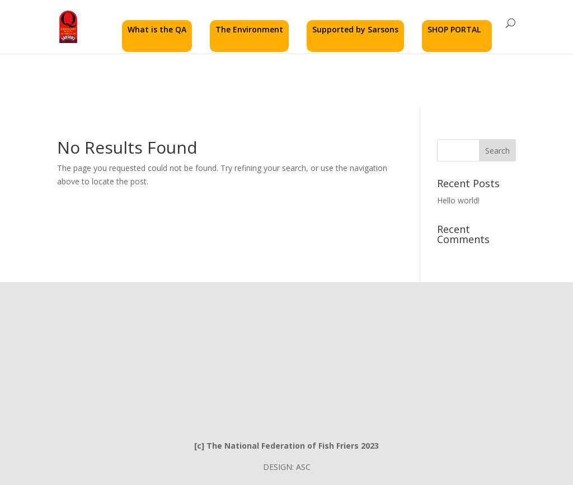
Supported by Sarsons (355, 29)
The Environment (249, 29)
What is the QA (157, 29)
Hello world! (458, 200)
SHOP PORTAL (454, 29)
